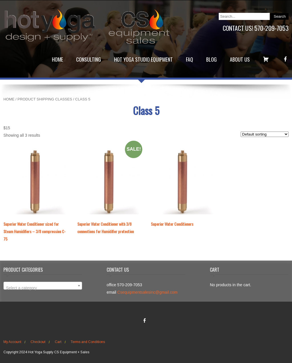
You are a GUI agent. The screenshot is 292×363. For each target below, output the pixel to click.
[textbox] (43, 288)
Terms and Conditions (88, 342)
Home (57, 59)
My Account (12, 342)
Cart (58, 342)
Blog (211, 59)
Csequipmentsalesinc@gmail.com (147, 292)
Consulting (88, 59)
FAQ (189, 59)
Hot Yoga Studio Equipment (143, 59)
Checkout (38, 342)
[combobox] (42, 286)
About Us (240, 59)
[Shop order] (265, 134)
